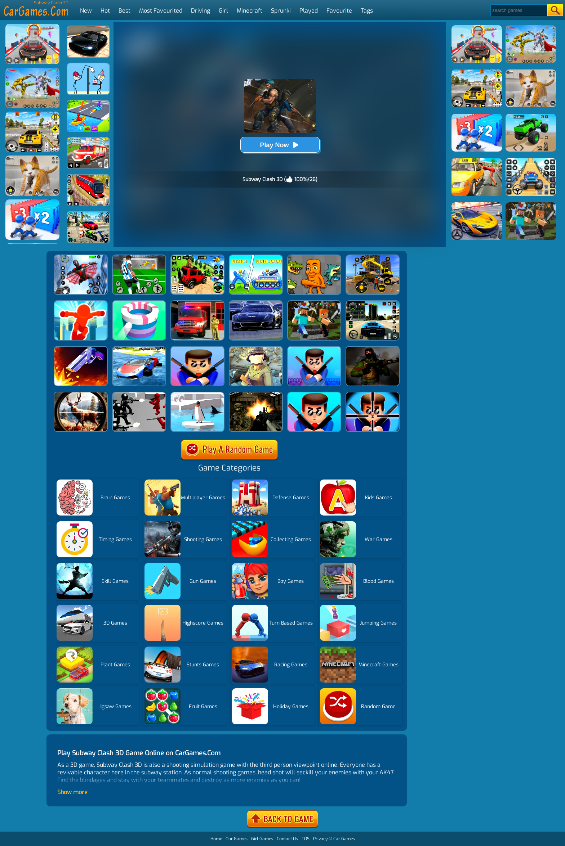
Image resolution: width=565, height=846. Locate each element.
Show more (72, 792)
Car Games (344, 839)
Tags (367, 10)
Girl (223, 10)
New (86, 10)
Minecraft (249, 10)
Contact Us (287, 839)
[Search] (518, 10)
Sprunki (281, 10)
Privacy (320, 839)
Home (216, 839)
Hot (105, 10)
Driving (200, 10)
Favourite (339, 10)
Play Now (279, 144)
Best (124, 10)
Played (308, 10)
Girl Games (262, 839)
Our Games (237, 839)
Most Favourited (160, 10)
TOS (306, 839)
